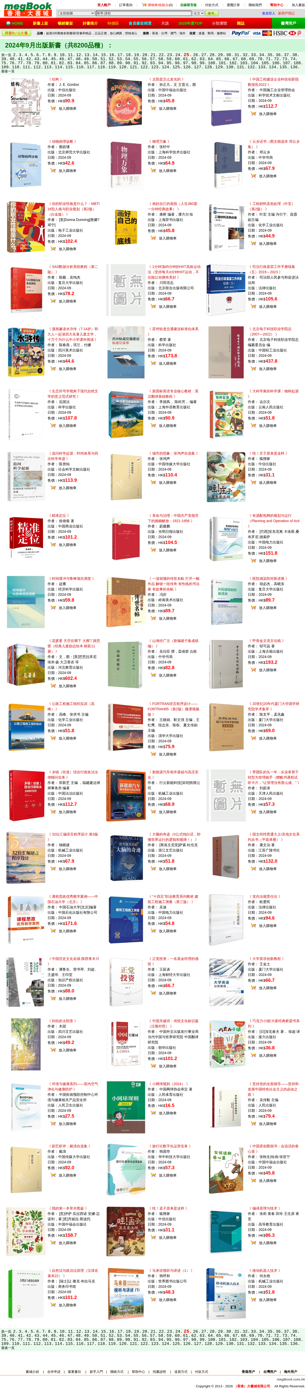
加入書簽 (298, 5)
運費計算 (233, 5)
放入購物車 (68, 108)
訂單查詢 (125, 5)
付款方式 (211, 5)
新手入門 (96, 1372)
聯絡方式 (117, 1372)
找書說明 (159, 1372)
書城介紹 (32, 1372)
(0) (160, 5)
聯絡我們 (255, 5)
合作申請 (53, 1372)
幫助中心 (138, 1372)
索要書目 (74, 1372)
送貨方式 (181, 1372)
